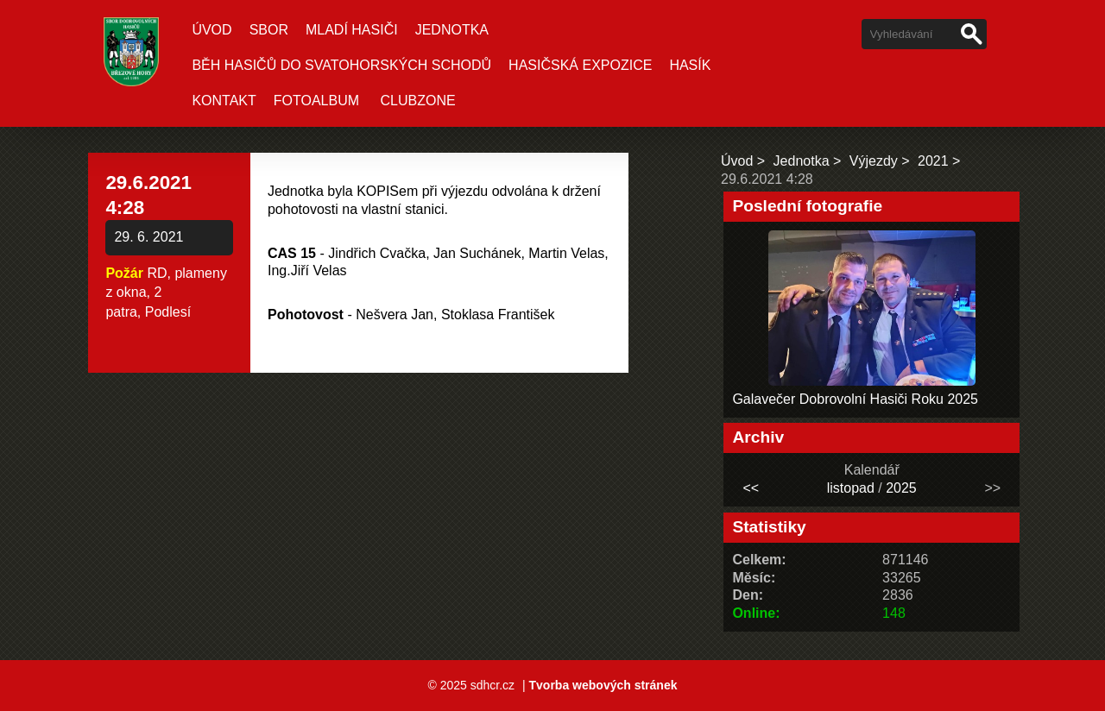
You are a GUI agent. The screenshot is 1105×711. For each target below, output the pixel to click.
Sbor (268, 29)
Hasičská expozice (580, 65)
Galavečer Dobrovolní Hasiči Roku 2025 (855, 399)
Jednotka (452, 29)
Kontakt (224, 100)
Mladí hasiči (352, 29)
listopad (851, 488)
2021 (933, 161)
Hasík (689, 65)
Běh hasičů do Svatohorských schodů (341, 65)
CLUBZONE (418, 100)
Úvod (211, 29)
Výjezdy (873, 161)
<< (750, 488)
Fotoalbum (316, 100)
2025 (901, 488)
